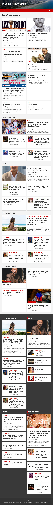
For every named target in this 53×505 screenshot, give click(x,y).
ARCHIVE (5, 30)
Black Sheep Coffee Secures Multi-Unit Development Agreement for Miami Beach (38, 272)
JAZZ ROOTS (32, 64)
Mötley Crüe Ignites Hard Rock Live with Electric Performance (13, 446)
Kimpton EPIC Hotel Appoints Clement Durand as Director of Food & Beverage (37, 170)
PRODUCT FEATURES (9, 318)
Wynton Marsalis (32, 104)
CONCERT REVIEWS (6, 415)
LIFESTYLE (29, 216)
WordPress (45, 502)
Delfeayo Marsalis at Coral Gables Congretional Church (37, 76)
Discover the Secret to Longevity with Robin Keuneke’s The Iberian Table (41, 489)
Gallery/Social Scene (9, 117)
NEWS (5, 164)
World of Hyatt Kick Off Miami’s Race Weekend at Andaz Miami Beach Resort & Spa (17, 141)
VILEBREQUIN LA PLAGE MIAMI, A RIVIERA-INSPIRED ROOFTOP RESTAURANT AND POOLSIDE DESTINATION (17, 189)
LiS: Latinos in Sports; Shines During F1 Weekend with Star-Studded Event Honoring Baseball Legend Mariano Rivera (42, 154)
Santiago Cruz (7, 284)
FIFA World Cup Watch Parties (41, 378)
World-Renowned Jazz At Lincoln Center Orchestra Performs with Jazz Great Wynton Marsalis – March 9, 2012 (13, 54)
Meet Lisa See (39, 369)
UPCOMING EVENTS (7, 281)
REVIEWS (5, 412)
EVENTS (30, 318)
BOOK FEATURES (33, 412)
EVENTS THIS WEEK (6, 290)
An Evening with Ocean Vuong (41, 352)
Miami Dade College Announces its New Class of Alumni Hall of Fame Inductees (38, 188)
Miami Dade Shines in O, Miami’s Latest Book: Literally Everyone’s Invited (42, 466)
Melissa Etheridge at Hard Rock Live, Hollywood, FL (13, 463)
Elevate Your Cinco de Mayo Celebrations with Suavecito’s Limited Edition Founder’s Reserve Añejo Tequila (17, 257)
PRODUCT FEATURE (35, 216)
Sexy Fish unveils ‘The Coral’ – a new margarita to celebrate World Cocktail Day (38, 306)
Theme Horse (30, 502)
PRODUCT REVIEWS (9, 213)
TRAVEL (38, 198)
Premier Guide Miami (14, 3)
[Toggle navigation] (3, 10)
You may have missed (9, 266)
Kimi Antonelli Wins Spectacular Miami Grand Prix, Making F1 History (16, 153)
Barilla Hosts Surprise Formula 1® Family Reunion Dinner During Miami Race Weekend (38, 124)
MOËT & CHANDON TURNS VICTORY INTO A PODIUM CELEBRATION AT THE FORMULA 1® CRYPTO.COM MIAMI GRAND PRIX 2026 (42, 141)
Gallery (29, 120)
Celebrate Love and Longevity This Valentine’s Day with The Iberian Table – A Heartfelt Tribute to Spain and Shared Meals (42, 454)
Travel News (43, 198)
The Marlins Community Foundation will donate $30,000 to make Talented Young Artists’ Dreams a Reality (14, 90)
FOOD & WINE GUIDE (15, 290)
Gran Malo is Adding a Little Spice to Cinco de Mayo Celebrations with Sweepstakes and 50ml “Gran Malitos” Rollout (14, 242)
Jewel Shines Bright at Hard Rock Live (12, 454)
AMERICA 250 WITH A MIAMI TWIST (41, 361)
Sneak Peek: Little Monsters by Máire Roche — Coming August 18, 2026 (42, 477)
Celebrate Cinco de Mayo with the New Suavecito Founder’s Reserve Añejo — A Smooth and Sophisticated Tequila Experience (42, 243)
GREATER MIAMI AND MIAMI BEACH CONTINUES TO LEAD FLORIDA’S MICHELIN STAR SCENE (13, 201)
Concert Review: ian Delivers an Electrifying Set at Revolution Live (13, 419)
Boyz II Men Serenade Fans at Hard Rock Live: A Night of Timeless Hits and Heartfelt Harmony (13, 436)
